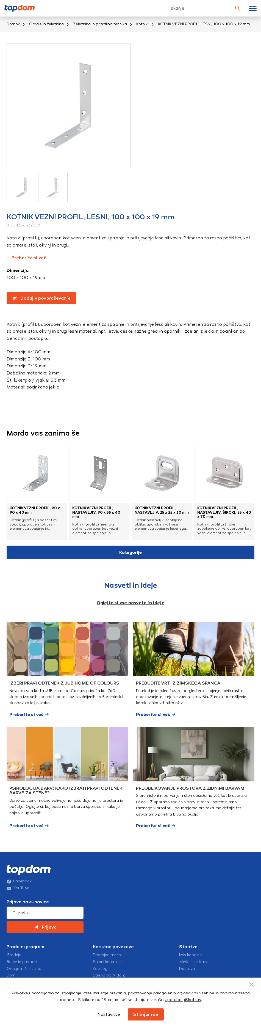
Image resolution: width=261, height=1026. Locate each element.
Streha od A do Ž (109, 975)
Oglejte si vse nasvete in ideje (130, 602)
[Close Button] (251, 984)
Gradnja (14, 955)
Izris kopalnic (190, 955)
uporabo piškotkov (183, 999)
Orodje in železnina (46, 24)
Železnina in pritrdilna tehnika (100, 24)
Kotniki (142, 24)
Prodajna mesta (108, 955)
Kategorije (130, 552)
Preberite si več (26, 257)
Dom (11, 975)
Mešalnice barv (193, 962)
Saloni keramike (107, 962)
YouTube (18, 888)
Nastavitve (108, 1014)
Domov (13, 24)
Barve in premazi (22, 962)
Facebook (19, 881)
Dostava (187, 969)
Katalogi (100, 969)
